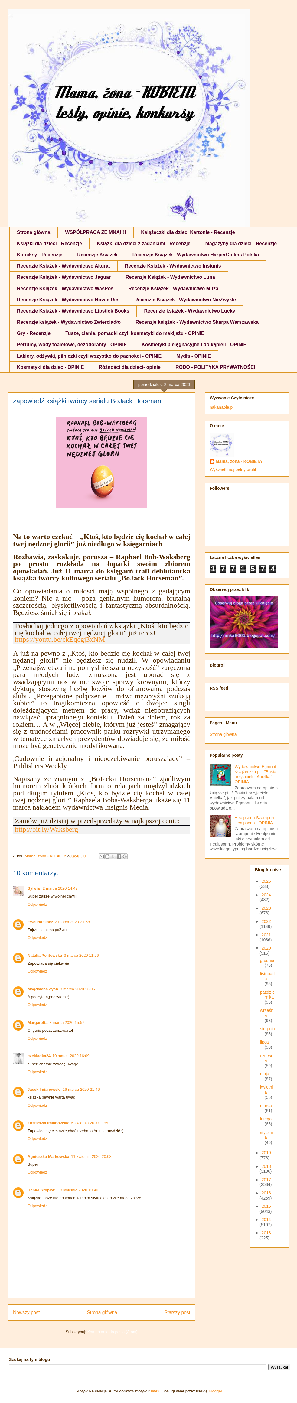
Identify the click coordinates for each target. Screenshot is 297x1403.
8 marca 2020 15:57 (66, 1022)
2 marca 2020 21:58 (72, 922)
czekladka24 (39, 1056)
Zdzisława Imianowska (49, 1123)
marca (266, 1105)
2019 (266, 1152)
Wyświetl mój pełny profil (233, 469)
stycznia (266, 1135)
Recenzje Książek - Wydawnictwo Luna (170, 277)
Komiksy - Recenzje (39, 254)
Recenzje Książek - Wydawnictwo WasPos (65, 288)
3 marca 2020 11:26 (81, 955)
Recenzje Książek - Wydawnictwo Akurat (63, 265)
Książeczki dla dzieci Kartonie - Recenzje (188, 232)
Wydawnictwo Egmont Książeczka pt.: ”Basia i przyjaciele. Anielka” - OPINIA (257, 774)
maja (264, 1073)
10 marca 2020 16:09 (71, 1056)
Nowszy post (26, 1312)
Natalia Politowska (45, 955)
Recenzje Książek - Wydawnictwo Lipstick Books (73, 310)
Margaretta (37, 1022)
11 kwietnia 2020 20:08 (91, 1156)
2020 (266, 948)
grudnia (267, 960)
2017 (266, 1179)
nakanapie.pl (221, 407)
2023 (266, 908)
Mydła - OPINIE (193, 356)
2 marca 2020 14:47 (60, 888)
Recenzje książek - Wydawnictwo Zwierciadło (69, 322)
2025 (266, 881)
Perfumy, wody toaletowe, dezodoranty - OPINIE (72, 344)
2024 (266, 894)
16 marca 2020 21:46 (81, 1089)
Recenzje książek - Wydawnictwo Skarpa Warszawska (197, 322)
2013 (266, 1232)
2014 (266, 1219)
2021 (266, 934)
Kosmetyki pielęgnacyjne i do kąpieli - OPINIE (194, 344)
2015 (266, 1206)
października (267, 995)
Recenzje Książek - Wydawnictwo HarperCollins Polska (195, 254)
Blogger (215, 1391)
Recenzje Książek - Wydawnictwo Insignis (173, 265)
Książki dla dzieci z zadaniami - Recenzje (143, 243)
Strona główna (33, 232)
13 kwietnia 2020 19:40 (78, 1190)
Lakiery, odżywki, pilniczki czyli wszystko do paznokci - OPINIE (89, 356)
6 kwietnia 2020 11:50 (90, 1123)
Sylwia (34, 888)
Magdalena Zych (43, 989)
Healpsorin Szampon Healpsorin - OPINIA (254, 820)
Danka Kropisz (42, 1190)
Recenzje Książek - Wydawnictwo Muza (173, 288)
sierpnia (267, 1028)
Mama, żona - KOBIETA (239, 461)
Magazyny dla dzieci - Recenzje (241, 243)
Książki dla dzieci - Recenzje (49, 243)
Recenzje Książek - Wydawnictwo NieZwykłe (185, 299)
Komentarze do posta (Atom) (112, 1332)
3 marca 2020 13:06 (77, 989)
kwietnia (266, 1090)
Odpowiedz (37, 904)
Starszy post (177, 1312)
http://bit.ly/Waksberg (46, 829)
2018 (266, 1166)
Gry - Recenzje (34, 333)
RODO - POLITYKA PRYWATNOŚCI (215, 367)
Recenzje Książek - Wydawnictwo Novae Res (68, 299)
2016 (266, 1192)
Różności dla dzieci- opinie (129, 367)
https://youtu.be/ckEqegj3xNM (60, 639)
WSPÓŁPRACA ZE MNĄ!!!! (95, 232)
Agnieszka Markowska (48, 1156)
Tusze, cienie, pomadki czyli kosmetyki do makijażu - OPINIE (134, 333)
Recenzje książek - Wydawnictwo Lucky (189, 310)
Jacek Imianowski (44, 1089)
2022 (266, 921)
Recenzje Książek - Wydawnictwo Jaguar (64, 277)
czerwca (266, 1058)
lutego (266, 1118)
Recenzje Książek (97, 254)
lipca (264, 1042)
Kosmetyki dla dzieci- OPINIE (50, 367)
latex (155, 1391)
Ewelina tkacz (40, 922)
